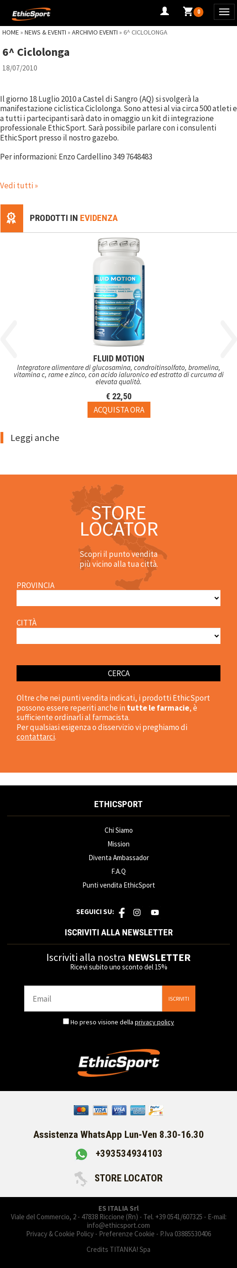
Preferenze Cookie (127, 1233)
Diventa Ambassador (118, 857)
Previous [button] (8, 339)
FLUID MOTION (118, 358)
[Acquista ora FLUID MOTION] (119, 409)
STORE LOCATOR (118, 1178)
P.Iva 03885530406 (185, 1233)
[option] (118, 325)
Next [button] (228, 339)
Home (10, 32)
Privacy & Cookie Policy (60, 1233)
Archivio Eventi (95, 32)
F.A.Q (118, 871)
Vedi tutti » (19, 185)
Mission (118, 843)
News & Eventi (45, 32)
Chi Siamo (119, 830)
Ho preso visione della (122, 1022)
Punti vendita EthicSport (118, 885)
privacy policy (154, 1022)
